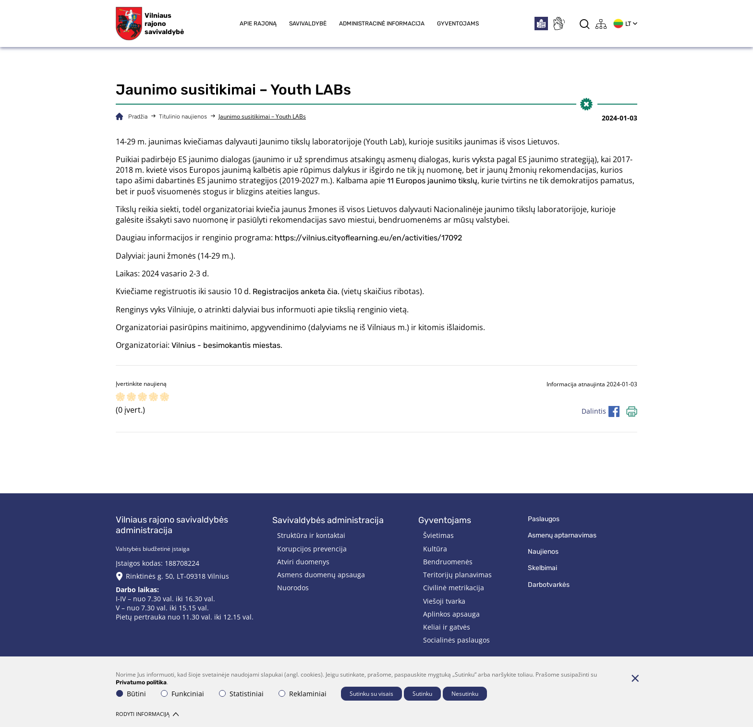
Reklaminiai (303, 693)
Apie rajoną (258, 23)
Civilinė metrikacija (453, 587)
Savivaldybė (308, 23)
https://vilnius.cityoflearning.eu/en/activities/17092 (369, 237)
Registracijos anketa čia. (296, 291)
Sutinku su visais (371, 694)
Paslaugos (543, 519)
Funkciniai (182, 693)
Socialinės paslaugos (456, 639)
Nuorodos (293, 587)
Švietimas (438, 535)
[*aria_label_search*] (585, 24)
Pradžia (137, 116)
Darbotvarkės (549, 585)
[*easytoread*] (541, 23)
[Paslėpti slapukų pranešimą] (635, 678)
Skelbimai (542, 568)
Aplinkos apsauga (451, 614)
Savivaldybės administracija (328, 520)
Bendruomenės (448, 561)
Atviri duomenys (303, 561)
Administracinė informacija (382, 23)
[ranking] (164, 398)
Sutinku (422, 694)
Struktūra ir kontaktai (311, 535)
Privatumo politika (141, 682)
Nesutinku (464, 694)
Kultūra (435, 548)
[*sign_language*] (558, 23)
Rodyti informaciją (147, 713)
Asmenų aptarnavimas (562, 535)
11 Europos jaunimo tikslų (432, 180)
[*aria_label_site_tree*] (601, 24)
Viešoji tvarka (444, 601)
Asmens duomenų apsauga (321, 574)
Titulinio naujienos (183, 116)
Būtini (131, 693)
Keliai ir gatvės (446, 627)
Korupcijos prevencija (312, 548)
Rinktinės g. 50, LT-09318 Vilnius (177, 576)
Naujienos (543, 552)
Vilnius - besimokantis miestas (225, 345)
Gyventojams (458, 23)
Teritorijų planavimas (457, 574)
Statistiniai (241, 693)
